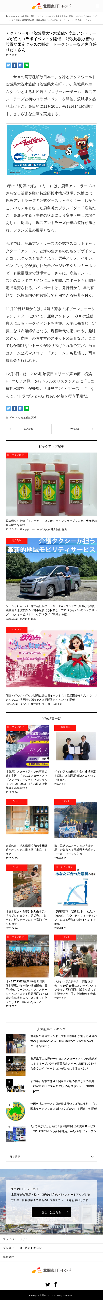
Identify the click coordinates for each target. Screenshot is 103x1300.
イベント (14, 417)
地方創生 (25, 417)
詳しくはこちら (51, 1212)
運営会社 (8, 1256)
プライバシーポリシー (17, 1239)
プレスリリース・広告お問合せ (22, 1248)
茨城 (33, 417)
